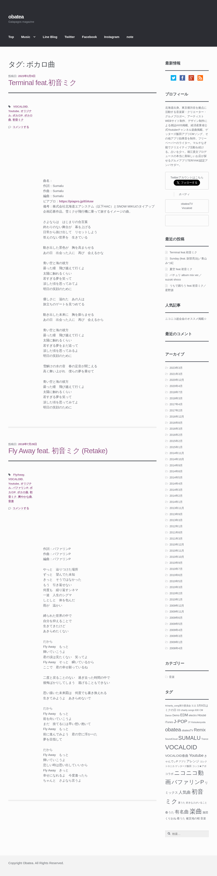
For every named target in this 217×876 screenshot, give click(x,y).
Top (11, 37)
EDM (184, 715)
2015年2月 (176, 441)
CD (178, 710)
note (130, 37)
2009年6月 (176, 617)
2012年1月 (176, 526)
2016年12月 (176, 416)
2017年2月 (176, 410)
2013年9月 (176, 514)
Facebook (89, 37)
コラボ (169, 773)
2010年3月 (176, 587)
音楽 (11, 501)
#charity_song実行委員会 (178, 705)
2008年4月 (176, 648)
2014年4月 (176, 483)
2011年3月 (176, 538)
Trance (204, 739)
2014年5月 (176, 477)
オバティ (184, 194)
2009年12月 (176, 605)
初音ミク (18, 119)
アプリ (182, 761)
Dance (168, 715)
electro (193, 715)
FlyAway (18, 474)
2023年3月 (176, 367)
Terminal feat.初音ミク (42, 83)
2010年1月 (176, 599)
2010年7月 (176, 568)
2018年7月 (176, 392)
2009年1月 (176, 642)
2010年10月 (176, 556)
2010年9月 (176, 562)
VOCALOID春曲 (176, 755)
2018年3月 (176, 398)
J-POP (180, 721)
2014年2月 (176, 495)
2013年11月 (176, 508)
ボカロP (18, 115)
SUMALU (189, 738)
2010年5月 (176, 581)
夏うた (181, 802)
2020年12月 (176, 379)
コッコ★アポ (199, 766)
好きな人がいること (196, 802)
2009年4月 (176, 630)
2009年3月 (176, 636)
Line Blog (50, 37)
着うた (181, 818)
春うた (169, 812)
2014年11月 (176, 453)
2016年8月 (176, 422)
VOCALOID (20, 106)
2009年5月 (176, 623)
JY (189, 722)
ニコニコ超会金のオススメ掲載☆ (186, 318)
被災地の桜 (193, 818)
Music (25, 37)
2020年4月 (176, 386)
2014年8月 (176, 471)
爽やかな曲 (25, 496)
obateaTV (187, 730)
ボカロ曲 (22, 492)
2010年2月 (176, 593)
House (201, 715)
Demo (175, 715)
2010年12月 (176, 544)
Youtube (13, 111)
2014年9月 (176, 465)
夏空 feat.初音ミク (181, 269)
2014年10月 (176, 459)
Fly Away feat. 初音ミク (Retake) (57, 451)
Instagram (111, 37)
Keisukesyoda (198, 722)
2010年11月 (176, 550)
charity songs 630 (190, 710)
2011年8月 (176, 532)
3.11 (194, 705)
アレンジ (192, 761)
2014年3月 (176, 489)
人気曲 (185, 792)
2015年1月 (176, 447)
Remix (200, 729)
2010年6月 (176, 575)
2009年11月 (176, 611)
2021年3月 (176, 374)
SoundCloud (171, 739)
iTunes (169, 722)
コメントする (21, 127)
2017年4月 (176, 404)
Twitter (70, 37)
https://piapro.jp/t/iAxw (76, 201)
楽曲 (196, 811)
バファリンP (20, 487)
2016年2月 (176, 434)
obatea (16, 17)
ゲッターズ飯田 (183, 766)
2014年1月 (176, 501)
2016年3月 (176, 428)
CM (201, 710)
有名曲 (182, 811)
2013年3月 (176, 520)
